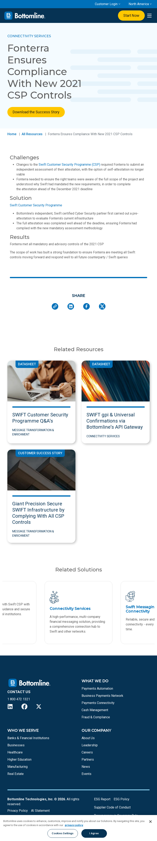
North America (139, 4)
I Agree (94, 833)
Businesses (16, 745)
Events (86, 774)
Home (11, 134)
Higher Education (19, 759)
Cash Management (95, 710)
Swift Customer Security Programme (36, 205)
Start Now (131, 15)
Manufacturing (17, 767)
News (86, 767)
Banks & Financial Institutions (28, 738)
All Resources (32, 134)
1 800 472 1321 (18, 699)
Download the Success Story (36, 112)
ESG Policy (121, 799)
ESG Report (102, 799)
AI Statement (40, 811)
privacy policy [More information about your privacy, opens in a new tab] (74, 825)
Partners (88, 759)
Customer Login (106, 4)
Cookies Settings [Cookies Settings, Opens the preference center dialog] (62, 833)
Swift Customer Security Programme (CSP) (69, 164)
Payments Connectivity (98, 703)
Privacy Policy (17, 811)
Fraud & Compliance (96, 717)
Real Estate (15, 774)
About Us (88, 738)
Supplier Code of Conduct (112, 807)
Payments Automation (97, 688)
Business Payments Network (102, 696)
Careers (87, 752)
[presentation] (149, 15)
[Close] (150, 821)
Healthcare (15, 752)
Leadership (90, 745)
